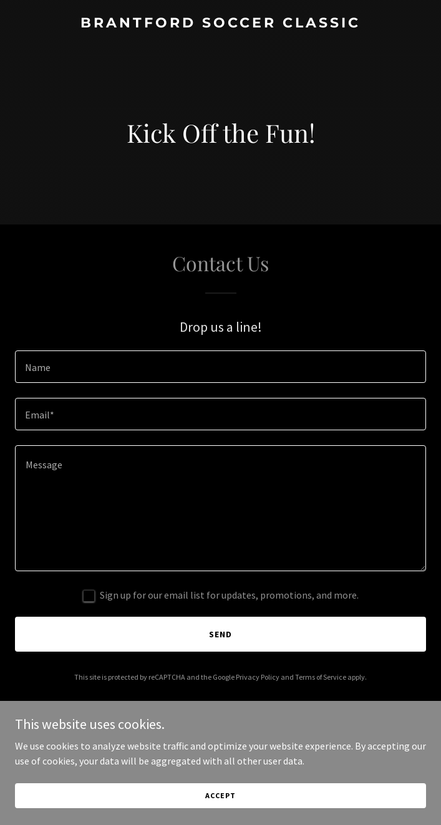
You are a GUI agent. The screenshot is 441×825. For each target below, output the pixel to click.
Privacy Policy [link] (257, 677)
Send (220, 634)
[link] (220, 23)
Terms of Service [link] (320, 677)
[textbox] (220, 366)
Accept (220, 795)
